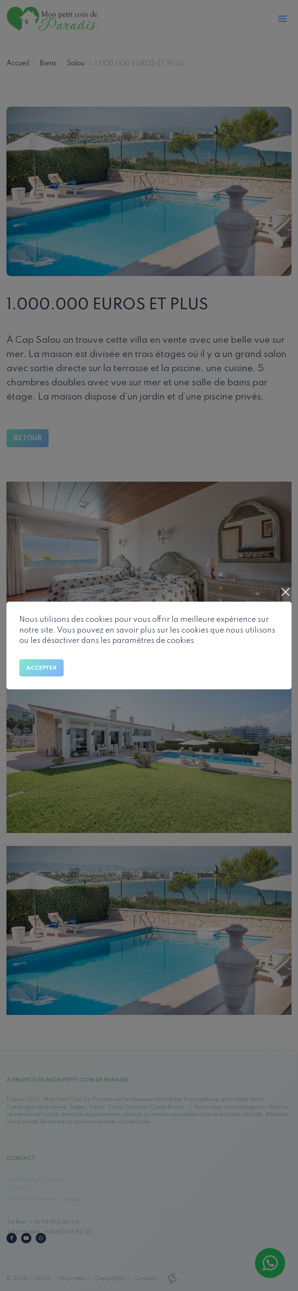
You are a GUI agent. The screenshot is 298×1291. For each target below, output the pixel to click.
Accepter (41, 668)
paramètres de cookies (153, 641)
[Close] (285, 593)
